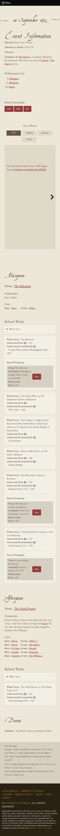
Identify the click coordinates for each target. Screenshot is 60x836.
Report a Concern (32, 791)
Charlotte (15, 656)
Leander (15, 652)
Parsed (29, 139)
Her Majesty (24, 57)
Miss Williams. (35, 656)
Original (29, 133)
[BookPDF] (30, 197)
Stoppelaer (33, 652)
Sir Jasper (15, 648)
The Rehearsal (22, 286)
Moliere (45, 60)
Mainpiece (14, 79)
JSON (9, 109)
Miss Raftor (34, 645)
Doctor (14, 641)
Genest (44, 624)
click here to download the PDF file (30, 170)
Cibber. (32, 308)
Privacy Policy (24, 795)
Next (51, 197)
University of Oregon (17, 803)
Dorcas (14, 645)
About (39, 795)
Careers (7, 795)
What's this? (14, 329)
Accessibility (10, 791)
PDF (14, 133)
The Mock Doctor (24, 608)
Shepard (32, 648)
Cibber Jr (33, 641)
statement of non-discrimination (41, 828)
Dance (12, 87)
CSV (27, 109)
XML (18, 109)
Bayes (14, 308)
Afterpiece (14, 83)
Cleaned (45, 133)
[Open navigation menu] (3, 3)
